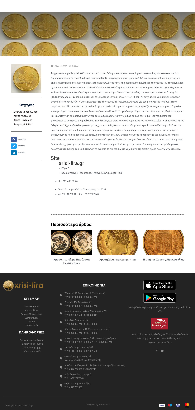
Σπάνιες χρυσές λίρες (25, 111)
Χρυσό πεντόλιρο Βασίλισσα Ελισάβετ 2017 (71, 261)
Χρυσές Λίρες (85, 3)
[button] (19, 139)
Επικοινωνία (170, 9)
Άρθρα (174, 3)
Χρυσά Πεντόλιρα (23, 120)
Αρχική (56, 3)
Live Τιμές (159, 3)
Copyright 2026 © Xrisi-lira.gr (19, 408)
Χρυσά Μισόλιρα (22, 116)
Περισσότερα (140, 3)
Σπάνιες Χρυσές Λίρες (113, 3)
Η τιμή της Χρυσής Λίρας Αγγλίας (163, 259)
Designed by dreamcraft (97, 407)
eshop (68, 3)
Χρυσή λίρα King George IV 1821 (117, 259)
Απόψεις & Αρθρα (23, 124)
